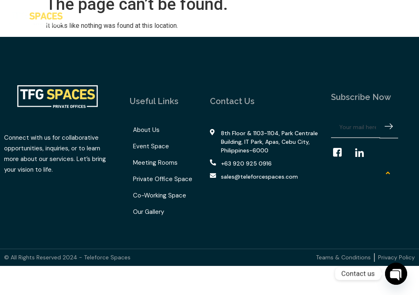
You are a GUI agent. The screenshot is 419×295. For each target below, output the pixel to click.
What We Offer (131, 16)
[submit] (388, 127)
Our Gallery (231, 16)
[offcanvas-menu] (403, 18)
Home (86, 16)
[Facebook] (341, 153)
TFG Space (187, 16)
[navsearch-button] (391, 18)
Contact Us (271, 16)
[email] (355, 127)
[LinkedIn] (363, 153)
